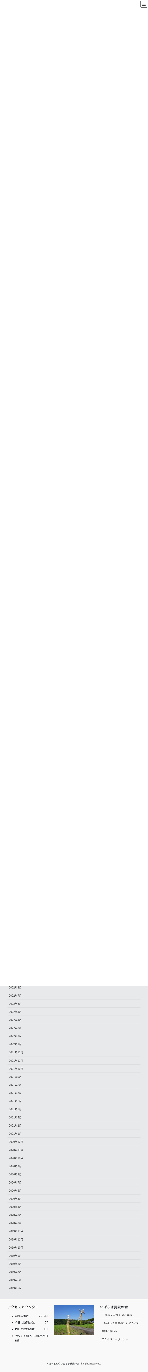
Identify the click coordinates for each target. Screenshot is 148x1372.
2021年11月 (16, 1060)
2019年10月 (16, 1247)
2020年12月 (16, 1142)
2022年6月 (15, 1003)
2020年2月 (15, 1223)
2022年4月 (15, 1020)
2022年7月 (15, 995)
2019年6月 (15, 1280)
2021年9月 (15, 1077)
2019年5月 (15, 1288)
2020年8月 (15, 1174)
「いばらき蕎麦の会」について (120, 1323)
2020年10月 (16, 1158)
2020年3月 (15, 1215)
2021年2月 (15, 1125)
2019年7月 (15, 1272)
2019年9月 (15, 1255)
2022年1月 (15, 1044)
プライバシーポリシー (114, 1339)
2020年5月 (15, 1199)
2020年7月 (15, 1182)
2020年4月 (15, 1207)
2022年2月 (15, 1036)
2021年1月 (15, 1133)
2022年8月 (15, 987)
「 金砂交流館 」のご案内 (116, 1315)
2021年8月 (15, 1085)
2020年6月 (15, 1190)
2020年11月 (16, 1150)
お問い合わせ (109, 1331)
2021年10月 (16, 1069)
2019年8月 (15, 1264)
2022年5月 (15, 1012)
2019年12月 (16, 1231)
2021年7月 (15, 1093)
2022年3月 (15, 1028)
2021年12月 (16, 1052)
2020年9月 (15, 1166)
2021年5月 (15, 1109)
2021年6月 (15, 1101)
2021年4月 (15, 1117)
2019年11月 (16, 1239)
